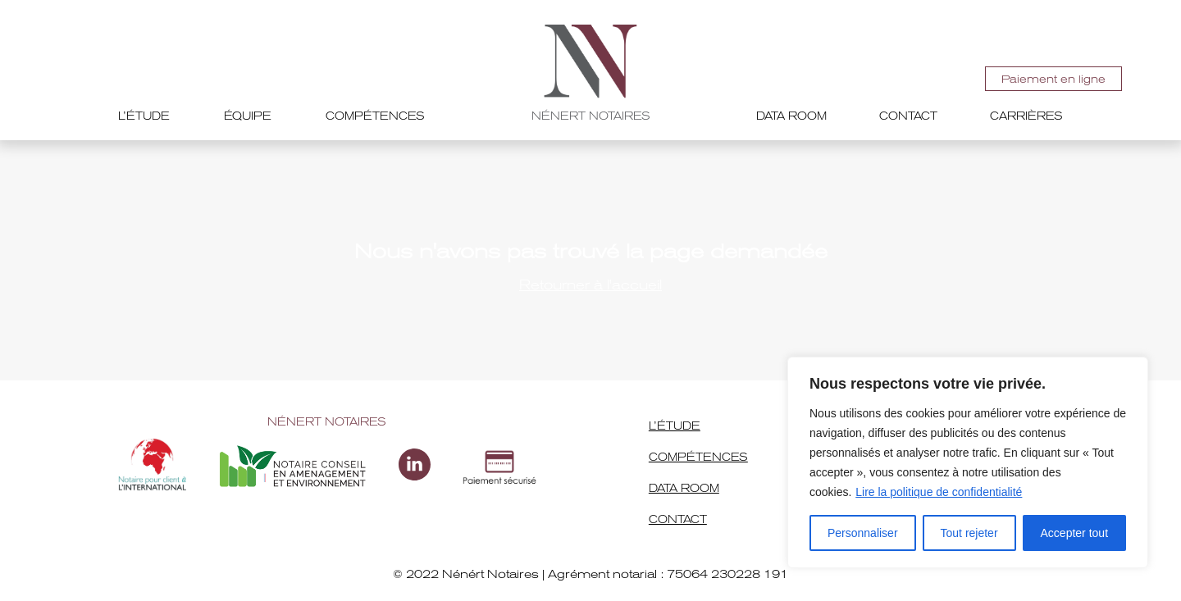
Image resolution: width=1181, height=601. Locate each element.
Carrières (1026, 116)
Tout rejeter (969, 533)
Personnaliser (863, 533)
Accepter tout (1075, 533)
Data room (791, 116)
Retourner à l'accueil (590, 285)
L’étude (144, 116)
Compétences (375, 116)
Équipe (247, 116)
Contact (908, 116)
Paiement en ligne (1053, 79)
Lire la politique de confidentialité (938, 492)
